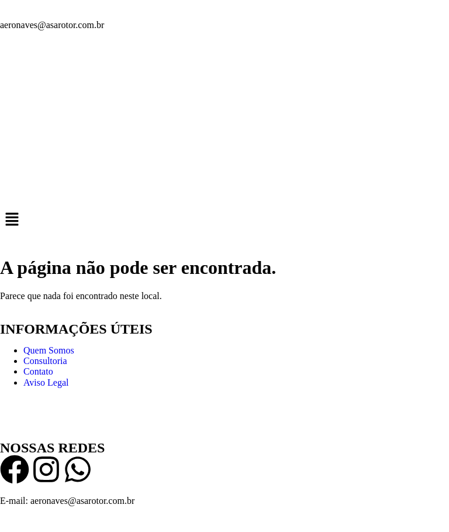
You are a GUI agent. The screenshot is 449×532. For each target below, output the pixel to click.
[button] (224, 220)
